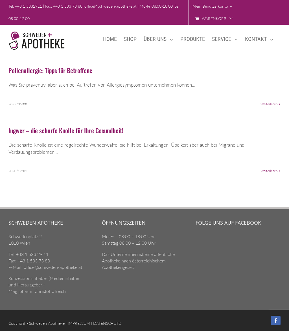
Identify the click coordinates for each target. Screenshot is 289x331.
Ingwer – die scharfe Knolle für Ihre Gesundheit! (65, 130)
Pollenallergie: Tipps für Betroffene (50, 70)
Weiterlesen (269, 104)
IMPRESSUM (78, 323)
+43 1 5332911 (28, 6)
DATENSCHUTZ (106, 323)
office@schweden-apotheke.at (110, 6)
